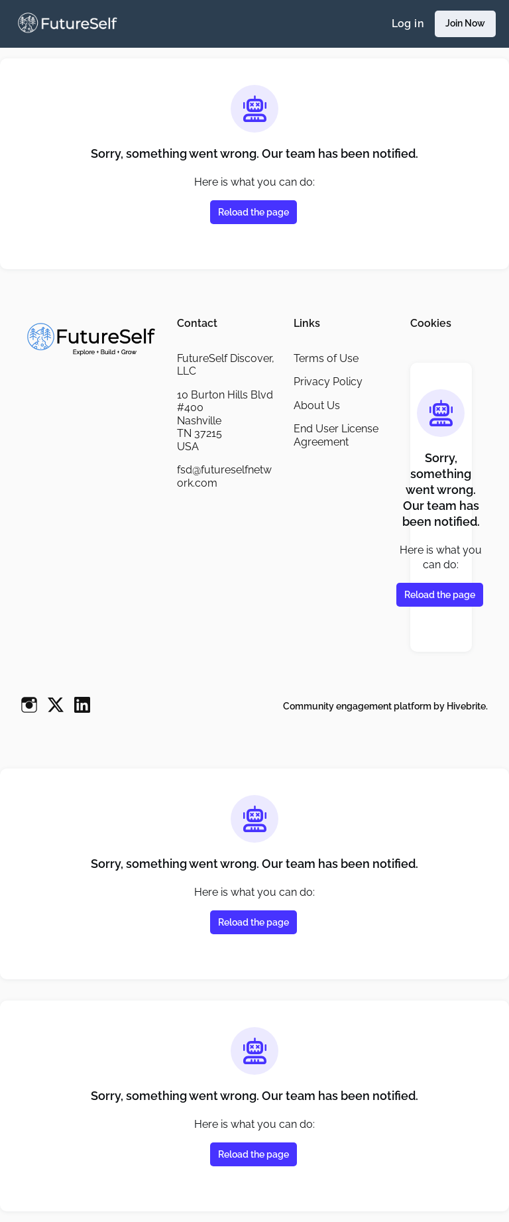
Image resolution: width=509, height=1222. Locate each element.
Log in (406, 24)
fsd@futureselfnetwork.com (226, 476)
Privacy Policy (329, 381)
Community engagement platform (353, 705)
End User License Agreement (337, 435)
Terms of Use (327, 358)
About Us (317, 405)
